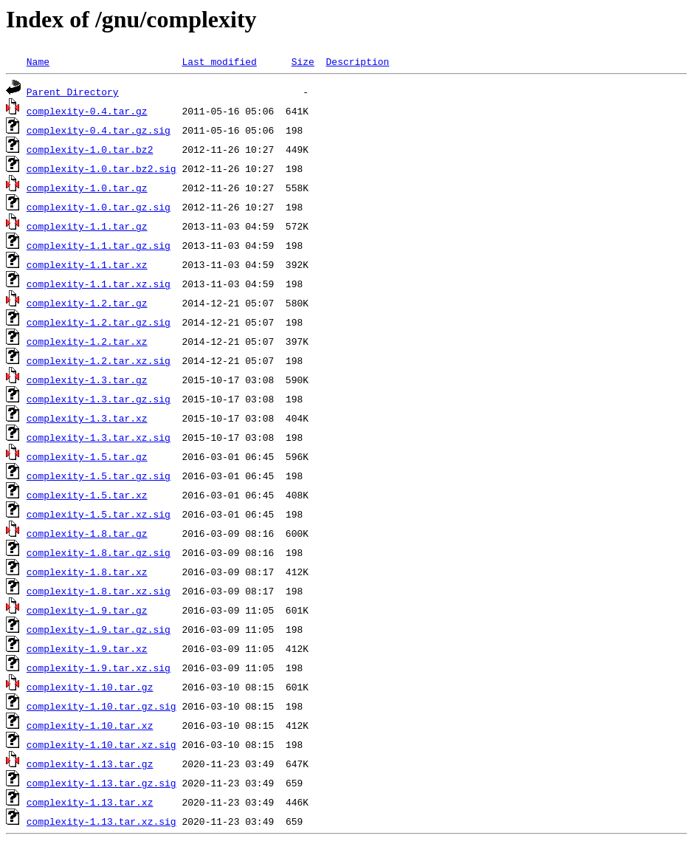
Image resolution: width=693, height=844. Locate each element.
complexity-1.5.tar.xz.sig (98, 514)
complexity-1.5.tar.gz (87, 456)
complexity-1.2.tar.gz (87, 302)
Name (38, 61)
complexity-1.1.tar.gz (87, 226)
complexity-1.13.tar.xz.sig (101, 821)
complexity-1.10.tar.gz (90, 686)
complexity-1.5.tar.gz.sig (98, 475)
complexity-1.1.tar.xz (87, 264)
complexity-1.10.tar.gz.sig (101, 706)
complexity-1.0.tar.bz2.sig (101, 168)
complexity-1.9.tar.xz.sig (98, 667)
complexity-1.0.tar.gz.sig (98, 206)
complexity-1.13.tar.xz (90, 802)
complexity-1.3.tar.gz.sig (98, 398)
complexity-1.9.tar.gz (87, 610)
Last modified (219, 61)
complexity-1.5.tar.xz (87, 494)
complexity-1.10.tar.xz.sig (101, 744)
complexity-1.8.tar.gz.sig (98, 552)
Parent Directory (73, 91)
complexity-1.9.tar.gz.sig (98, 629)
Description (357, 61)
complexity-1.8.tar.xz (87, 571)
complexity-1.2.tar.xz (87, 341)
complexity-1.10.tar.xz (90, 725)
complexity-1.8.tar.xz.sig (98, 590)
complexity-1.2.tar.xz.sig (98, 360)
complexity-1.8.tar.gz (87, 533)
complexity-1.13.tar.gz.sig (101, 782)
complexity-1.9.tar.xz (87, 648)
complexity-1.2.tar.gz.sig (98, 322)
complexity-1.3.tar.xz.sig (98, 437)
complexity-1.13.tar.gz (90, 763)
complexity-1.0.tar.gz (87, 187)
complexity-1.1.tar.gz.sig (98, 245)
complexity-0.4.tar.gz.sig (98, 130)
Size (303, 61)
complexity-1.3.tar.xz (87, 418)
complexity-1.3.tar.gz (87, 379)
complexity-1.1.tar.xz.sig (98, 283)
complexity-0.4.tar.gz (87, 110)
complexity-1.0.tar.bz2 (90, 149)
